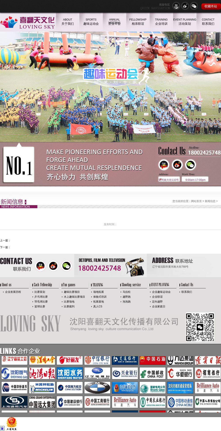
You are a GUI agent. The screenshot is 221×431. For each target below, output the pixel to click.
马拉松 (127, 291)
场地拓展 (98, 291)
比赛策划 (39, 291)
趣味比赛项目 (72, 291)
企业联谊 (157, 296)
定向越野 (157, 301)
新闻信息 (210, 201)
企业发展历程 (13, 291)
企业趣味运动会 (161, 291)
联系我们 (186, 291)
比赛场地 (69, 301)
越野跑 (127, 296)
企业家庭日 (158, 306)
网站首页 (196, 201)
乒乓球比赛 (41, 296)
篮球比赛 (39, 306)
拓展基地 (98, 301)
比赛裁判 (69, 306)
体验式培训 (100, 296)
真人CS (97, 306)
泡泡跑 (127, 301)
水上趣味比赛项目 (74, 296)
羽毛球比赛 (41, 301)
